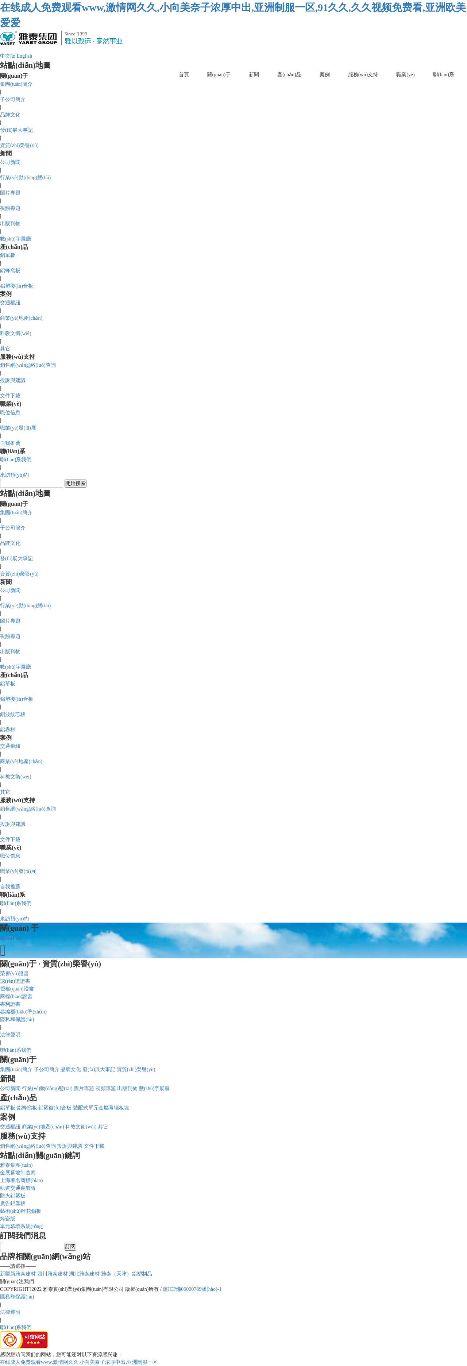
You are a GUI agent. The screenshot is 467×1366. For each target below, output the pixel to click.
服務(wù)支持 (363, 74)
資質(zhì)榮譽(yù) (19, 145)
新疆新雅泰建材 (18, 1274)
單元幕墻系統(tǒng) (21, 1226)
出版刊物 (10, 223)
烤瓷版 (7, 1218)
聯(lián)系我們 (15, 459)
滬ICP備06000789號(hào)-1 (192, 1289)
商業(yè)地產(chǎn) (21, 318)
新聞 (254, 74)
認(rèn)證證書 (15, 981)
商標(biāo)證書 (16, 996)
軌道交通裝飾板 (18, 1188)
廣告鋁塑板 (13, 1203)
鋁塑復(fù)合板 (16, 286)
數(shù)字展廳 (15, 239)
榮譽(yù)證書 (14, 973)
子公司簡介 (13, 99)
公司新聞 (10, 162)
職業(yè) (405, 74)
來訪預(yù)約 (14, 475)
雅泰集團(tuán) (16, 1165)
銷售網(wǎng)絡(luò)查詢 (28, 365)
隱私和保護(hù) (17, 1019)
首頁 (184, 74)
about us (11, 938)
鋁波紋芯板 (13, 714)
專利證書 (10, 1004)
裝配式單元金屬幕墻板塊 (101, 1108)
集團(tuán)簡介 (16, 84)
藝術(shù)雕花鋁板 (20, 1211)
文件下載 (10, 396)
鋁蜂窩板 (10, 270)
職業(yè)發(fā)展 (18, 428)
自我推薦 (10, 443)
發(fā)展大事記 (16, 130)
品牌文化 (10, 115)
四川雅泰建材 (52, 1274)
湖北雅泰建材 (84, 1274)
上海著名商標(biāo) (21, 1180)
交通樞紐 (10, 302)
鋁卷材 (7, 729)
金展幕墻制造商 (18, 1172)
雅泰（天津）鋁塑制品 (126, 1274)
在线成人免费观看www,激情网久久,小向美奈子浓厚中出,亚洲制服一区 (79, 1362)
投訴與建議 (13, 380)
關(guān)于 (219, 74)
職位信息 (10, 412)
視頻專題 (10, 208)
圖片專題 (10, 193)
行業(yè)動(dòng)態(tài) (25, 177)
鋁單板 (7, 255)
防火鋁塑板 (13, 1195)
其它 (5, 348)
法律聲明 (10, 1035)
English (24, 56)
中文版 (7, 56)
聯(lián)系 (443, 74)
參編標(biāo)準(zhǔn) (23, 1012)
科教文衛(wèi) (15, 333)
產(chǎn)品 (289, 74)
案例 (325, 74)
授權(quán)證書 (17, 989)
